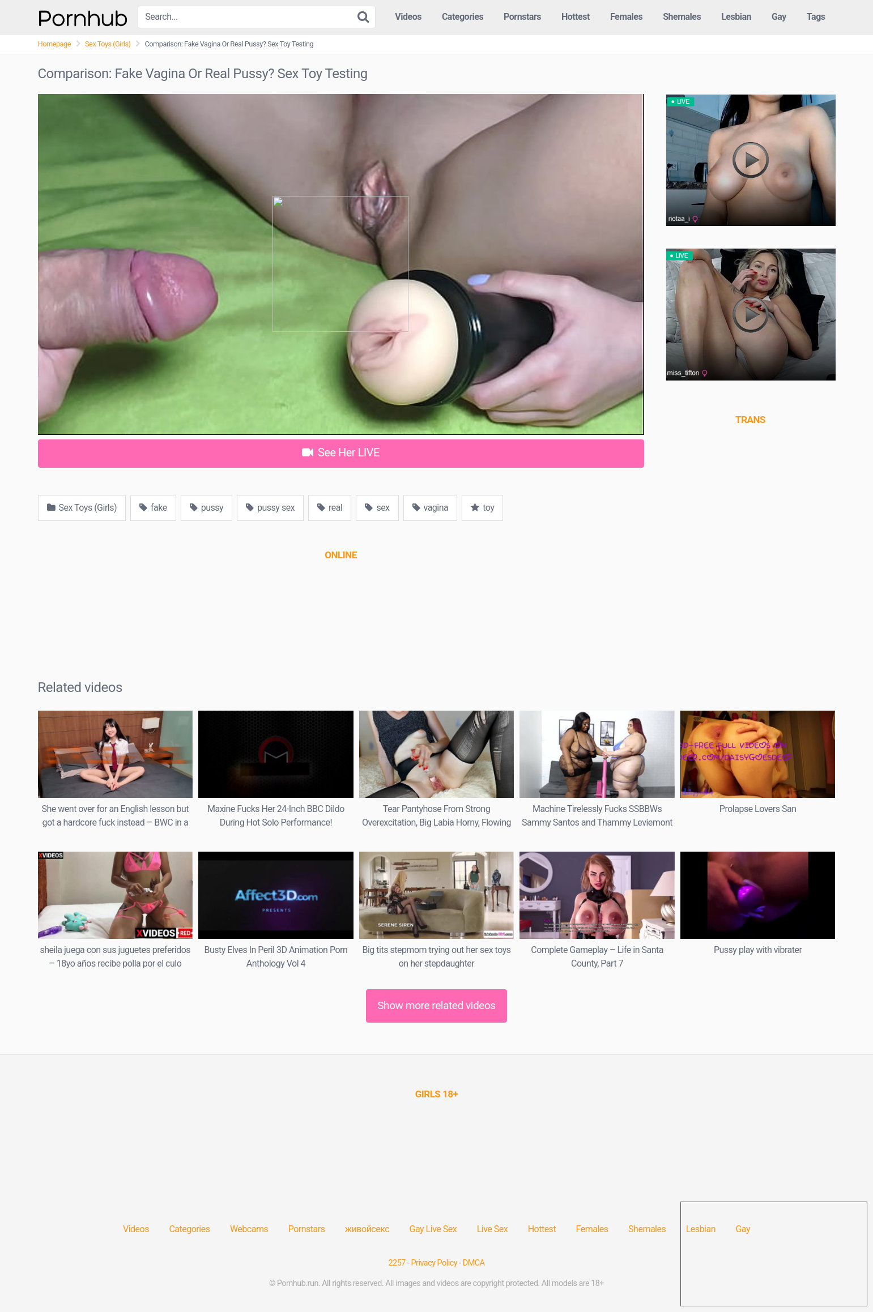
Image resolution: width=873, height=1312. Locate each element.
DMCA (474, 1263)
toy (482, 507)
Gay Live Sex (433, 1229)
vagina (430, 507)
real (329, 507)
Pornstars (522, 16)
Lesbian (736, 16)
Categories (462, 16)
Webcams (249, 1229)
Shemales (682, 16)
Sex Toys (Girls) (107, 44)
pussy (206, 507)
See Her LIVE (341, 452)
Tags (816, 16)
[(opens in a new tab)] (340, 555)
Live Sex (492, 1229)
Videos (408, 16)
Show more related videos (436, 1005)
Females (626, 16)
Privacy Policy (434, 1263)
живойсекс (367, 1229)
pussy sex (270, 507)
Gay (779, 16)
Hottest (575, 16)
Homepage (54, 44)
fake (153, 507)
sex (377, 507)
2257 (397, 1263)
